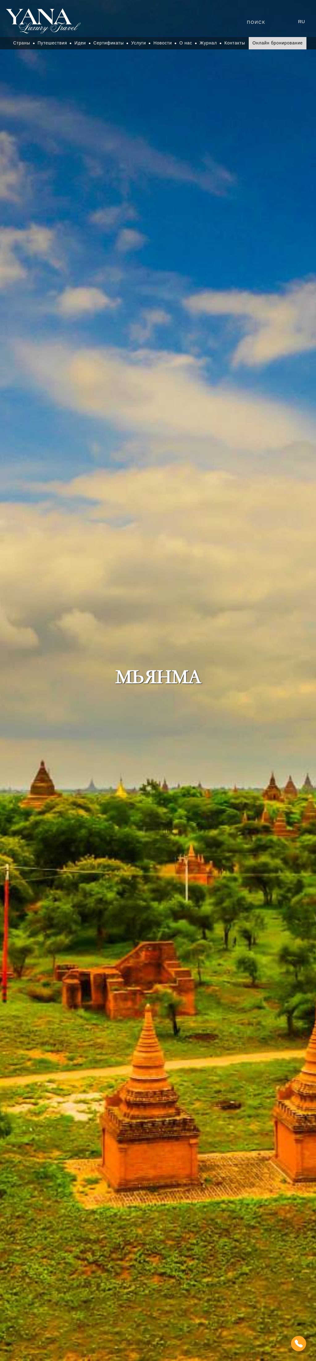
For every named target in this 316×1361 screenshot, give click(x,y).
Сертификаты (109, 42)
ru (301, 21)
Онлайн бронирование (277, 42)
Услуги (138, 42)
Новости (162, 42)
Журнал (208, 42)
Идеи (80, 42)
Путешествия (52, 42)
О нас (185, 42)
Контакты (234, 42)
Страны (21, 42)
